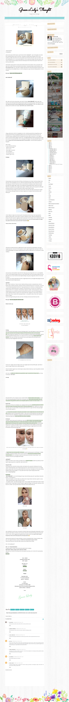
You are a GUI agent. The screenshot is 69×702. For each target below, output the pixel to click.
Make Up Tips (51, 205)
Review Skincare (51, 231)
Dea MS (10, 641)
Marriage (50, 209)
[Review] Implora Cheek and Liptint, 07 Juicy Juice (54, 87)
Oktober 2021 (52, 151)
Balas (10, 625)
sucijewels (11, 656)
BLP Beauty (25, 566)
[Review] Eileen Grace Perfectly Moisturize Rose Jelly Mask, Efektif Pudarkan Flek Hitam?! (54, 128)
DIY (49, 182)
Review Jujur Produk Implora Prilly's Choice (54, 81)
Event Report (51, 184)
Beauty (50, 178)
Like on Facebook (55, 62)
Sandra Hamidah (12, 628)
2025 (50, 142)
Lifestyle (50, 201)
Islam (49, 197)
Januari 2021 (52, 163)
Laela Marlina (12, 635)
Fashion (50, 188)
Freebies (50, 192)
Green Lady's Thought (34, 10)
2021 (50, 147)
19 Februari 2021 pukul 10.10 (18, 622)
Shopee (24, 573)
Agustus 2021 (52, 154)
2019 (50, 166)
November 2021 (53, 150)
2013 (50, 170)
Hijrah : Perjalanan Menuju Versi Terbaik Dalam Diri (54, 113)
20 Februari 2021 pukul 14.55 (18, 656)
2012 (50, 172)
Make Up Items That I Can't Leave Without (54, 74)
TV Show (50, 240)
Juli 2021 (51, 155)
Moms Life (50, 211)
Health (50, 195)
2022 (50, 146)
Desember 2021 (53, 148)
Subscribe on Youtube (55, 64)
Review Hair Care (51, 225)
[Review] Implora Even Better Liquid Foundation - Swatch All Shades (55, 95)
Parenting (50, 217)
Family (50, 186)
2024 (50, 143)
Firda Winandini (12, 649)
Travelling (50, 235)
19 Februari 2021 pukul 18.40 (17, 641)
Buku (49, 180)
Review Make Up (51, 227)
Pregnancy (50, 219)
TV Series (50, 239)
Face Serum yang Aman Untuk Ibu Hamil (16, 299)
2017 (50, 169)
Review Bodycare (51, 223)
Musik (50, 215)
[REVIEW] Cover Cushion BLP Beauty (55, 164)
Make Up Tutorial (51, 207)
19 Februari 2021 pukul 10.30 (20, 628)
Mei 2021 (51, 158)
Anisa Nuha (11, 663)
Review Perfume (51, 229)
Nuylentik (11, 622)
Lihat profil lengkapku (51, 43)
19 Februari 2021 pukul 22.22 (20, 649)
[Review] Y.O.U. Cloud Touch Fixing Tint (54, 133)
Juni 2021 (51, 156)
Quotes (50, 221)
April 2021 (52, 159)
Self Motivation (51, 233)
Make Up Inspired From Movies (54, 203)
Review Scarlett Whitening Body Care (16, 73)
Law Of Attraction (51, 199)
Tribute (50, 237)
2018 (50, 168)
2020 (50, 165)
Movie (50, 213)
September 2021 (53, 152)
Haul (49, 193)
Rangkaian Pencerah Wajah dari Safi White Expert (55, 100)
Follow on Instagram (55, 66)
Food (49, 190)
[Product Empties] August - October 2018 (54, 107)
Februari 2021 (52, 161)
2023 (50, 145)
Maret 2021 (52, 160)
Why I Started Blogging (53, 119)
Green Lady (55, 36)
